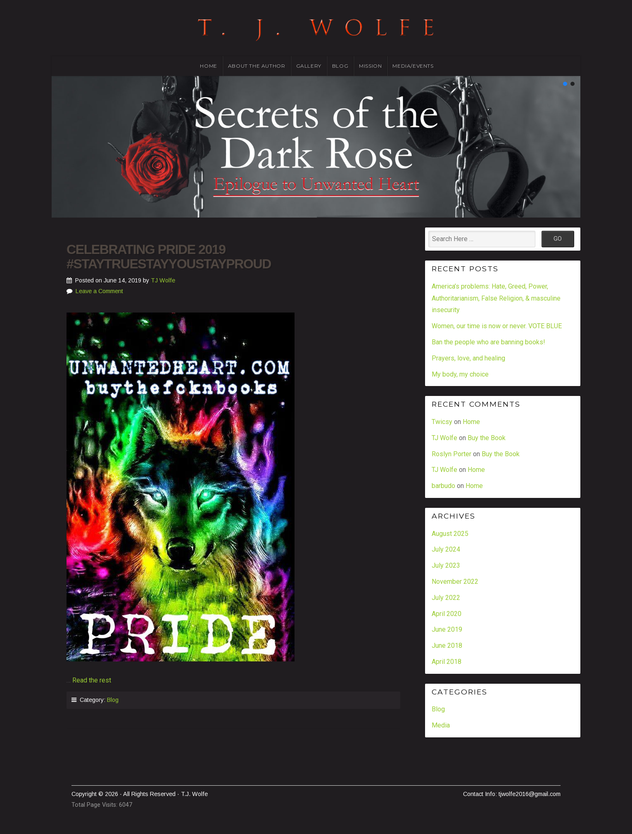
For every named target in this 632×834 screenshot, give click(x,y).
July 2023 (446, 565)
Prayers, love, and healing (468, 358)
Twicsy (442, 422)
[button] (565, 84)
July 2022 (446, 598)
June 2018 (447, 645)
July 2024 (446, 549)
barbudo (443, 486)
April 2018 (446, 662)
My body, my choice (460, 374)
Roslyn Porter (451, 454)
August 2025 (450, 534)
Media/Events (412, 66)
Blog (340, 66)
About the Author (256, 66)
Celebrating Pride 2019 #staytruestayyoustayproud (169, 256)
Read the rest (91, 680)
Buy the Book (487, 438)
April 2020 (446, 614)
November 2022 (455, 581)
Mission (370, 66)
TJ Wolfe (163, 280)
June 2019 (447, 629)
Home (208, 66)
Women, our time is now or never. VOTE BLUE (497, 326)
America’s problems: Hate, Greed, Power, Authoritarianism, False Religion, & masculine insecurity (496, 298)
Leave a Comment (99, 291)
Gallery (308, 66)
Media (441, 725)
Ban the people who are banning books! (488, 342)
